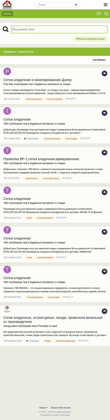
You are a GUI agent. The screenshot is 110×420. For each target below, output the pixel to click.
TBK (5, 123)
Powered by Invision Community (55, 415)
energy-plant (10, 326)
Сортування (99, 60)
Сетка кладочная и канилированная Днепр (37, 80)
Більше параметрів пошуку (90, 39)
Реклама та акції (48, 326)
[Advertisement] (55, 379)
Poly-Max (8, 84)
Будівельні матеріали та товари (52, 84)
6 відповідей (31, 138)
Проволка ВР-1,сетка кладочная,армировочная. (41, 159)
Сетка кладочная (16, 119)
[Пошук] (53, 4)
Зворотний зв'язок (61, 407)
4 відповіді (32, 341)
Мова (43, 407)
